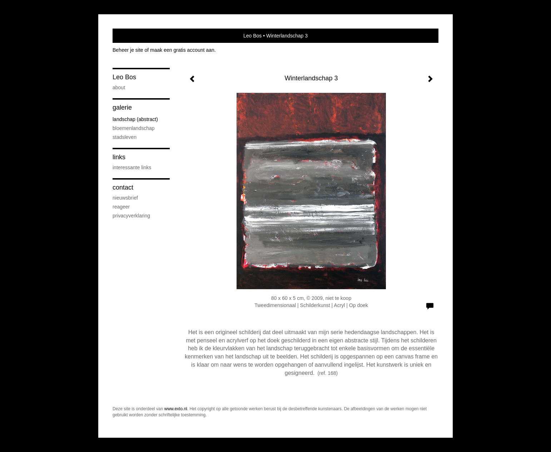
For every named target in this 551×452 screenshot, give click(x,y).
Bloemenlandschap (134, 128)
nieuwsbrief (125, 198)
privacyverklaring (131, 216)
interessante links (132, 167)
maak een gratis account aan (182, 50)
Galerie (122, 107)
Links (119, 157)
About (119, 87)
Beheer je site (128, 50)
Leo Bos (252, 36)
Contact (123, 187)
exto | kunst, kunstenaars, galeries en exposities (133, 36)
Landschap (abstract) (135, 119)
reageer (121, 207)
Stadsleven (124, 137)
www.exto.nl (175, 408)
